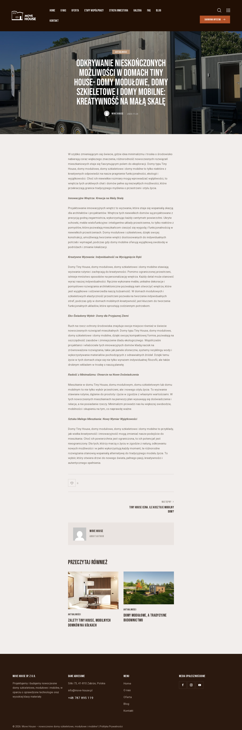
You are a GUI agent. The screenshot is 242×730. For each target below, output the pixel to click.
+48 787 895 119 (80, 698)
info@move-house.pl (80, 690)
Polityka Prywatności (111, 726)
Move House (96, 531)
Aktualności (121, 51)
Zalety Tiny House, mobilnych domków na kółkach (89, 623)
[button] (73, 483)
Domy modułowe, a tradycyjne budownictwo (145, 618)
